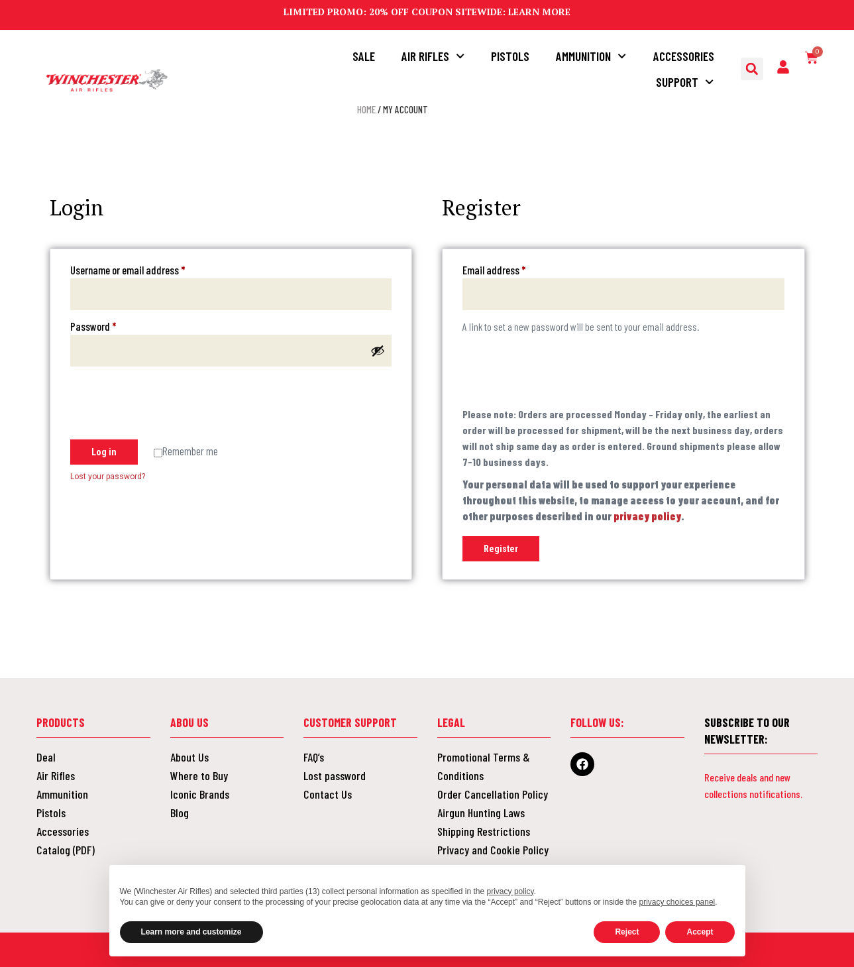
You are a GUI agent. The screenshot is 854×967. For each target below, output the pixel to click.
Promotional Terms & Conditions (483, 766)
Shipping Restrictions (483, 831)
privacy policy (647, 516)
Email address (511, 269)
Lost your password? (107, 476)
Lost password (334, 775)
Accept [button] (699, 932)
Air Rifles (432, 56)
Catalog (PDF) (65, 849)
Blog (179, 812)
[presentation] (171, 405)
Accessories (683, 56)
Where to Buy (199, 775)
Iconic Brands (199, 794)
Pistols (510, 56)
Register (501, 548)
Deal (46, 757)
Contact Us (327, 794)
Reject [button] (627, 932)
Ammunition (591, 56)
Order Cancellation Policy (492, 794)
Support (685, 82)
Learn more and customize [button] (191, 932)
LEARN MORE (539, 11)
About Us (189, 757)
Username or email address (145, 269)
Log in (104, 452)
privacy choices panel (677, 902)
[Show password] (377, 350)
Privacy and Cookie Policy (493, 849)
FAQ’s (313, 757)
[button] (752, 69)
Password (111, 325)
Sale (363, 56)
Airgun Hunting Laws (481, 812)
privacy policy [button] (510, 891)
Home (366, 109)
